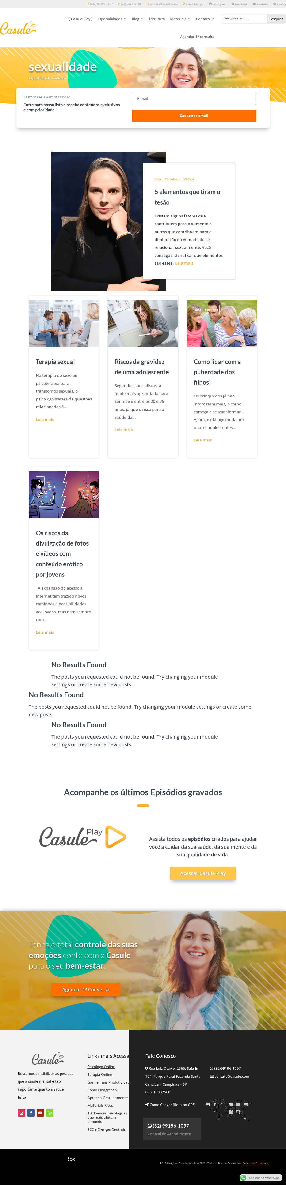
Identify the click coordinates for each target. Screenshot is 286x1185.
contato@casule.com (162, 4)
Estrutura (157, 18)
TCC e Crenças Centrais (107, 1129)
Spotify (279, 4)
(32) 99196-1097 (100, 4)
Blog (135, 18)
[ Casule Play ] (80, 18)
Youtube (260, 4)
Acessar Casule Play (203, 873)
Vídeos (189, 179)
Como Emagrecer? (103, 1090)
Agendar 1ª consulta (197, 36)
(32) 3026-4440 (129, 4)
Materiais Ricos (100, 1105)
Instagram (217, 4)
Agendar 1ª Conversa (86, 989)
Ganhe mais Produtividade (110, 1082)
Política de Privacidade (256, 1163)
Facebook (240, 4)
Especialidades (110, 18)
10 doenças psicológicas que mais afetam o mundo (107, 1117)
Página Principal (39, 78)
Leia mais (184, 263)
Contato (203, 18)
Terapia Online (100, 1074)
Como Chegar (193, 4)
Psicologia (172, 179)
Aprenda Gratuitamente (108, 1097)
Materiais (178, 18)
